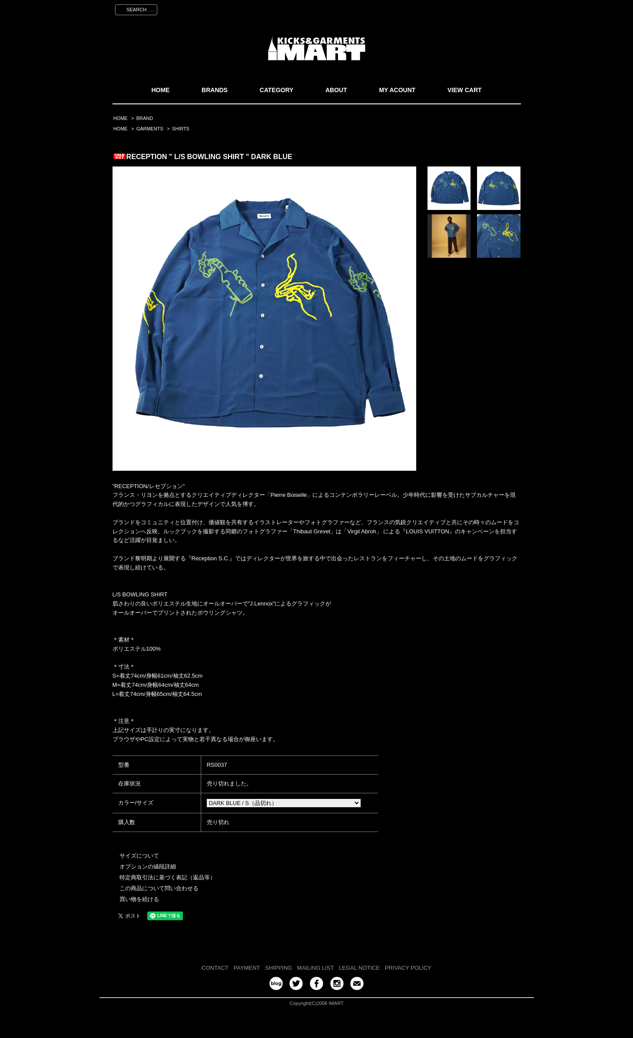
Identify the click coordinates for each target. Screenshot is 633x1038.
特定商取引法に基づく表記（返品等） (167, 877)
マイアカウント (398, 8)
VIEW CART (464, 89)
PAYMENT (247, 968)
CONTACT (215, 968)
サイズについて (139, 855)
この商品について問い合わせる (159, 888)
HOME (160, 89)
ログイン (473, 8)
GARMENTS (149, 128)
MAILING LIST (315, 968)
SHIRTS (180, 128)
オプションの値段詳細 (147, 866)
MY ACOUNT (397, 89)
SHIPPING (278, 968)
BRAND (144, 118)
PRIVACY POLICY (408, 968)
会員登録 (439, 8)
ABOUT (336, 89)
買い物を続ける (139, 899)
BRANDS (215, 89)
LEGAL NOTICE (359, 968)
